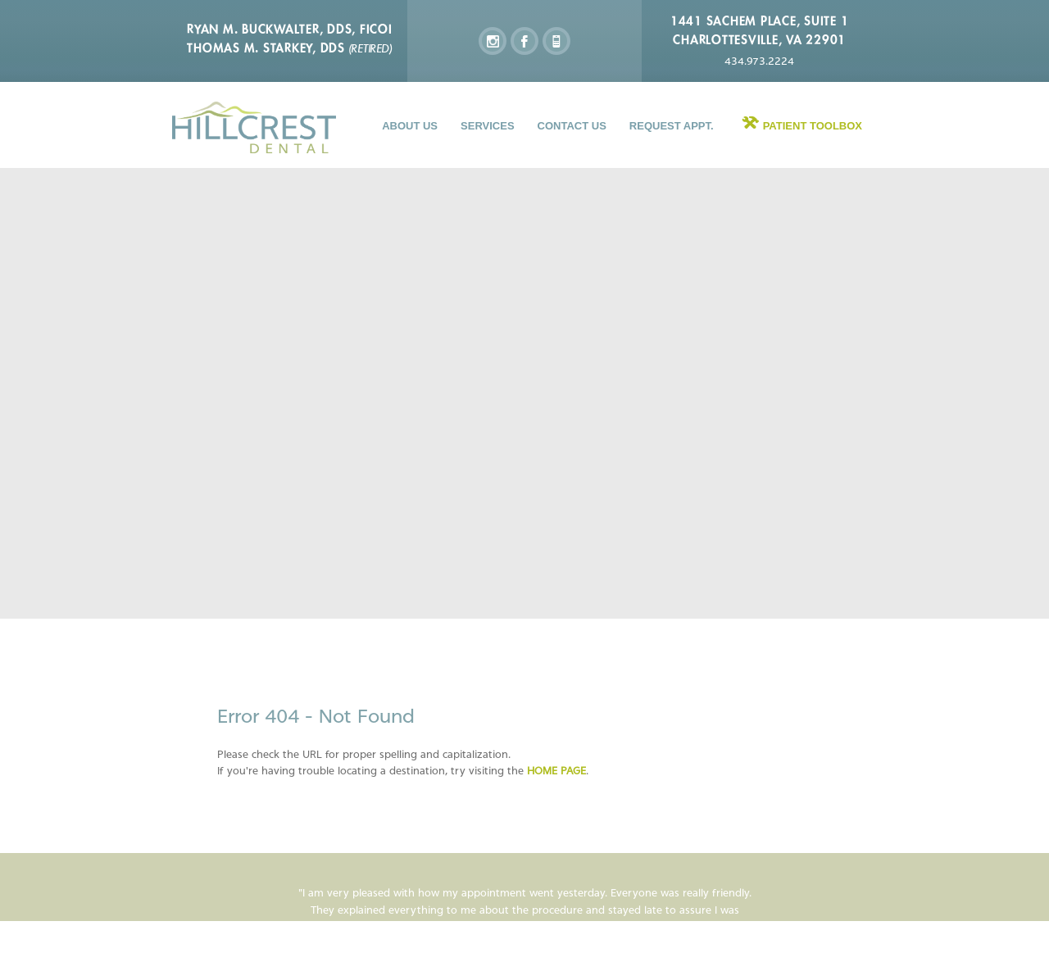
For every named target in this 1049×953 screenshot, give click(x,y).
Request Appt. (671, 126)
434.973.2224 (759, 61)
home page (556, 771)
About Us (410, 126)
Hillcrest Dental (254, 127)
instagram (492, 41)
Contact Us (572, 126)
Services (488, 126)
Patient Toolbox (812, 126)
